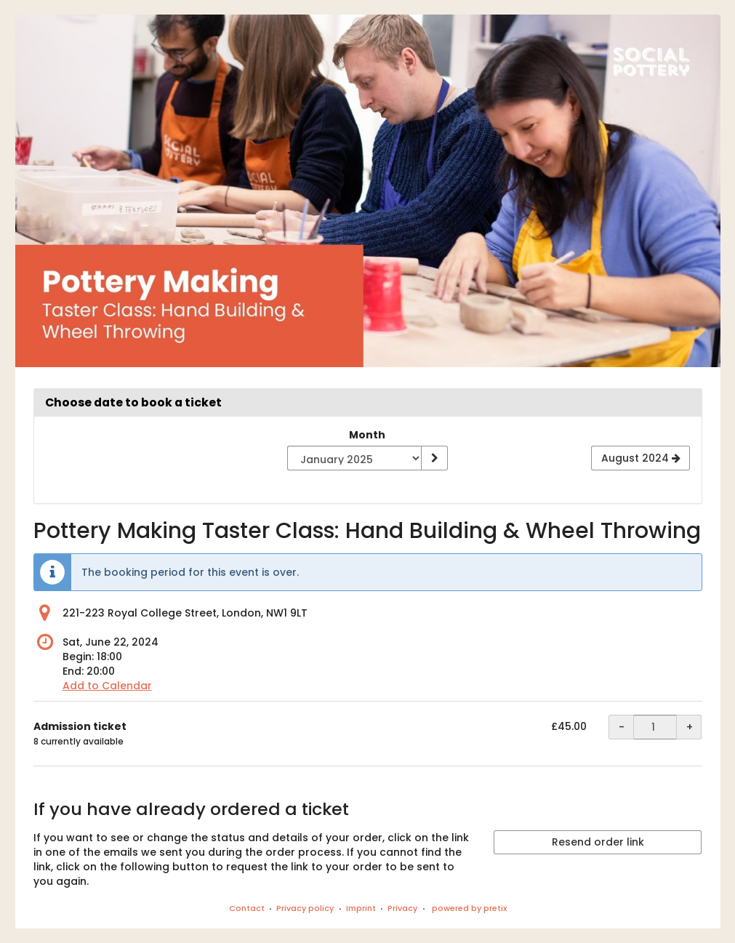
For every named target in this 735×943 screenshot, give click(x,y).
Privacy (402, 908)
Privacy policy (305, 908)
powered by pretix (469, 908)
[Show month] (434, 458)
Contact (247, 908)
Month (367, 435)
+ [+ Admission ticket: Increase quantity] (689, 727)
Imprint (361, 908)
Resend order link (598, 842)
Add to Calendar (107, 685)
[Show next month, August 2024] (640, 458)
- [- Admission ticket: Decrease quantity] (621, 727)
